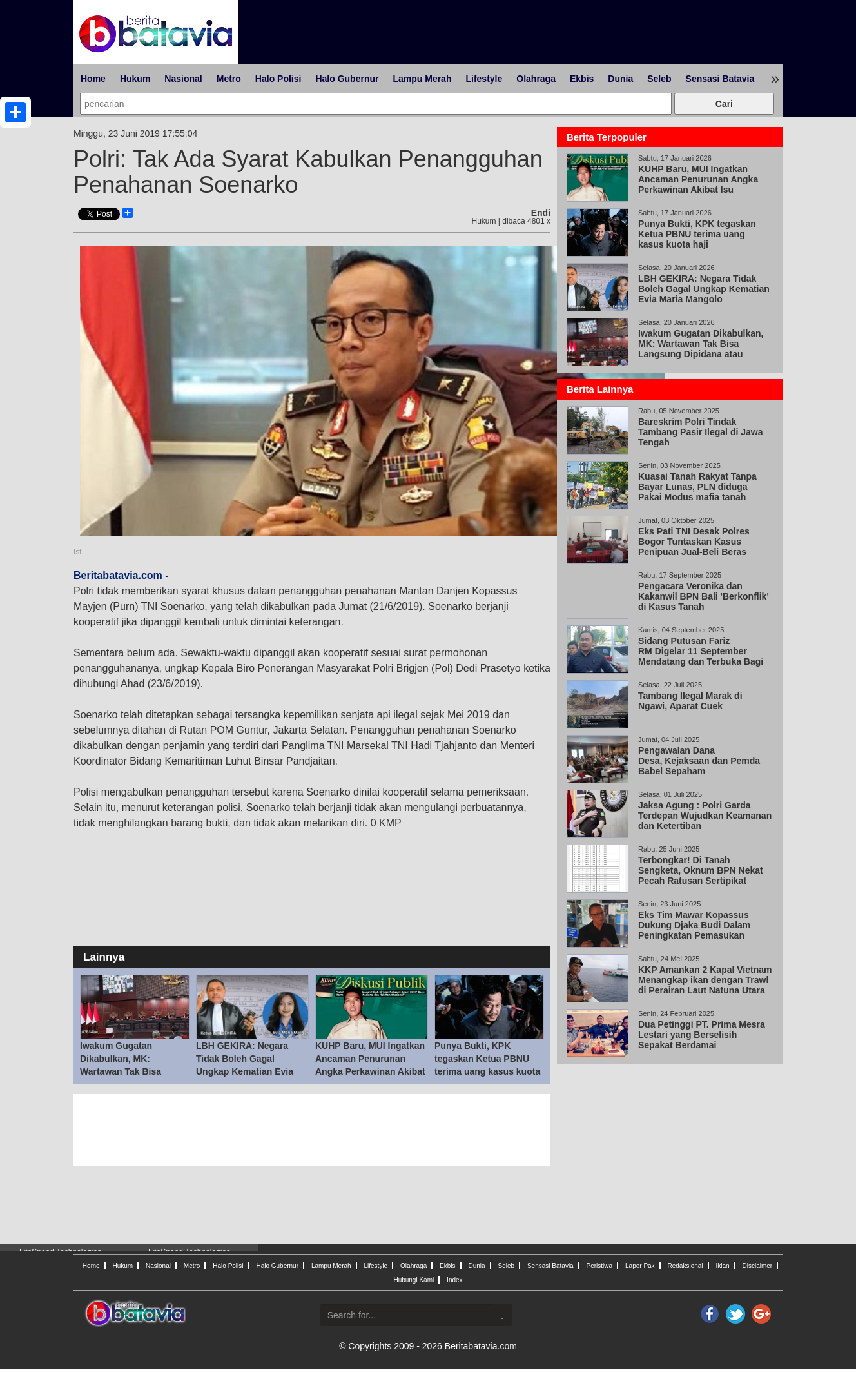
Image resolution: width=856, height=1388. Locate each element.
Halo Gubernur (346, 78)
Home (93, 78)
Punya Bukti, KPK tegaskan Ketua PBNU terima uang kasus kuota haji (697, 234)
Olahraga (536, 78)
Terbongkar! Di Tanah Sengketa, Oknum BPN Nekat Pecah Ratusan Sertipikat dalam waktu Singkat (700, 875)
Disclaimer (757, 1265)
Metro (229, 78)
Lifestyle (483, 78)
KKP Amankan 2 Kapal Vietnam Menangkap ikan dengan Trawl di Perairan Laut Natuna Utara (705, 979)
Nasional (183, 78)
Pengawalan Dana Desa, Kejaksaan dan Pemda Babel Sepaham (699, 760)
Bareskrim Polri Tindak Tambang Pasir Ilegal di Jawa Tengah (700, 431)
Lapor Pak (640, 1265)
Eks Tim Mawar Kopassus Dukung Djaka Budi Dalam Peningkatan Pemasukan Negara (694, 930)
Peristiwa (600, 1265)
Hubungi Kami (413, 1280)
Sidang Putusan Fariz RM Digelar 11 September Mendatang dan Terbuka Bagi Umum (700, 656)
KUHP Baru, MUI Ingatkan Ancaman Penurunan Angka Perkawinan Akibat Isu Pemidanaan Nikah (698, 184)
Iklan (722, 1265)
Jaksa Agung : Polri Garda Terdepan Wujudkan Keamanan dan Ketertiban (705, 815)
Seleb (659, 78)
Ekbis (582, 78)
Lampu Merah (422, 78)
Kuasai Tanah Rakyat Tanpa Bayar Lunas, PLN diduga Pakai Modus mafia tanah (697, 486)
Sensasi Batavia (720, 78)
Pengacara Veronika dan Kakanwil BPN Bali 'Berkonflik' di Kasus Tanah (703, 596)
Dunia (620, 78)
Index (454, 1280)
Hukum (135, 78)
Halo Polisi (278, 78)
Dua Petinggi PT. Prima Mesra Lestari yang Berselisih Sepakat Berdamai (701, 1034)
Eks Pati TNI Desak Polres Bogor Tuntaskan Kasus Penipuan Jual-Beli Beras (694, 541)
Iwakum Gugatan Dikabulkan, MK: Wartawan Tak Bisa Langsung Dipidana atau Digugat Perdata (132, 1071)
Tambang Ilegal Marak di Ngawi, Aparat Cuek (690, 700)
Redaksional (685, 1265)
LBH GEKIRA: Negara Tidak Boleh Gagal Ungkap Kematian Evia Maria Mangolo (704, 288)
